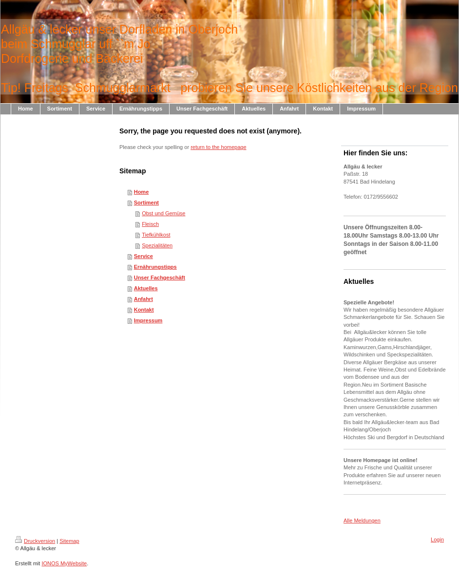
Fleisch (150, 224)
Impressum (148, 320)
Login (437, 539)
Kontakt (144, 310)
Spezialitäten (157, 245)
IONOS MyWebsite (64, 563)
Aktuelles (146, 288)
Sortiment (146, 202)
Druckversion (35, 541)
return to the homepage (218, 147)
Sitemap (69, 541)
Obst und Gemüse (163, 213)
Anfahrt (143, 299)
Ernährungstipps (155, 267)
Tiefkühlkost (156, 235)
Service (143, 256)
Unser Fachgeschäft (159, 277)
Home (141, 192)
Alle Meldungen (362, 520)
